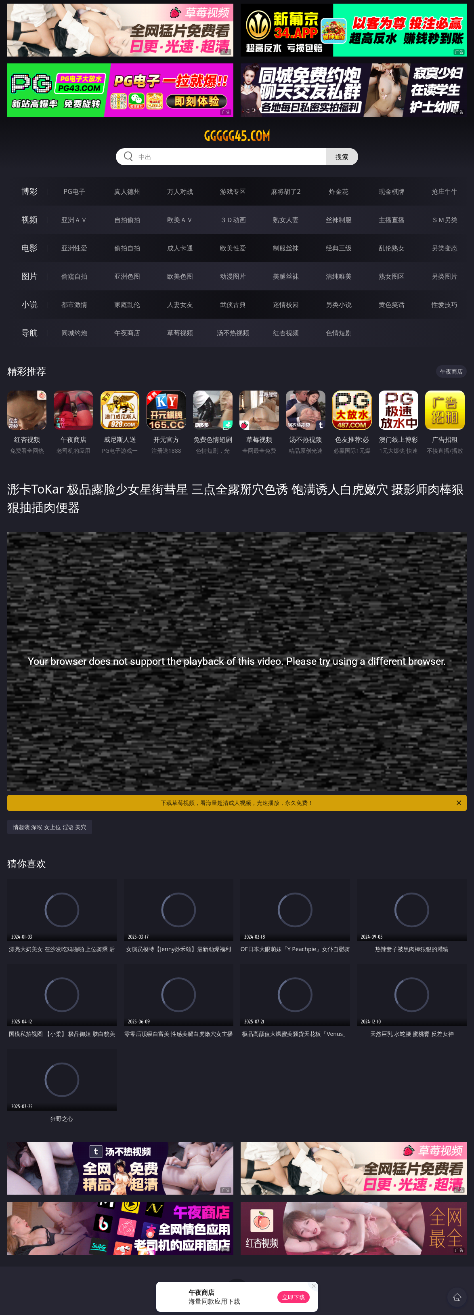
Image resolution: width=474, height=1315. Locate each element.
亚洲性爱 (74, 248)
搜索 (342, 156)
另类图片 (444, 276)
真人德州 (127, 191)
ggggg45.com (237, 136)
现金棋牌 (392, 191)
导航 (29, 332)
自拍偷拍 (127, 219)
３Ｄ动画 (233, 219)
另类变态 (444, 248)
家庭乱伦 (127, 304)
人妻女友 (180, 304)
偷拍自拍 (127, 248)
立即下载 (293, 1297)
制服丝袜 (286, 248)
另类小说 (339, 304)
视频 (29, 219)
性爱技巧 (444, 304)
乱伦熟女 (392, 248)
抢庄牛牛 (444, 191)
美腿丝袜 (286, 276)
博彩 (29, 191)
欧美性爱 (233, 248)
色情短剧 (339, 332)
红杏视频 (286, 332)
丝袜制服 (339, 219)
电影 (29, 247)
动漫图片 (233, 276)
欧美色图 (180, 276)
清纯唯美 (339, 276)
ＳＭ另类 (444, 219)
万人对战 (180, 191)
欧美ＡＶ (180, 219)
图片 (29, 276)
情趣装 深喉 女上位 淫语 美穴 (50, 827)
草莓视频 (180, 332)
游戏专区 (233, 191)
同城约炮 (74, 332)
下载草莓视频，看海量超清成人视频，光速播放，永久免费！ (312, 803)
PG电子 (74, 191)
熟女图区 (392, 276)
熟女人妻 (286, 219)
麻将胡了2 (285, 191)
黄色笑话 (392, 304)
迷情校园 (286, 304)
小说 (29, 304)
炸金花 (338, 191)
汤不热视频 (233, 332)
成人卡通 (180, 248)
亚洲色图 (127, 276)
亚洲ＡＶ (74, 219)
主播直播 (392, 219)
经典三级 (339, 248)
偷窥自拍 (74, 276)
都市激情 (74, 304)
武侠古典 (233, 304)
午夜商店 (127, 332)
